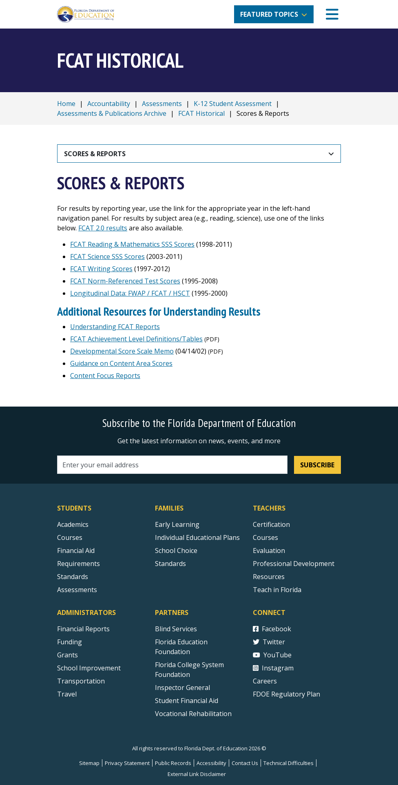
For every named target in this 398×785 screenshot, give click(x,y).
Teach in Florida (277, 589)
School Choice (176, 550)
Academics (72, 524)
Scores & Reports (95, 153)
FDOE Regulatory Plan (286, 694)
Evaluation (269, 550)
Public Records (173, 763)
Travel (67, 694)
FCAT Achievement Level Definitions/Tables (136, 338)
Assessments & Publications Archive (111, 113)
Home (66, 103)
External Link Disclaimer (197, 774)
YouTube (272, 654)
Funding (69, 641)
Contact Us (245, 763)
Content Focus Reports (105, 375)
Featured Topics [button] (269, 14)
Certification (271, 524)
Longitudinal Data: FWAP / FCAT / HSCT (130, 293)
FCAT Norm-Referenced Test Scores (125, 280)
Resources (269, 576)
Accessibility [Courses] (211, 763)
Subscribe (317, 464)
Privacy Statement (127, 763)
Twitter (269, 641)
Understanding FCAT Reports (115, 326)
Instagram (273, 667)
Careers (265, 681)
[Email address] (172, 465)
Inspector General (182, 687)
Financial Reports (83, 628)
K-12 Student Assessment (233, 103)
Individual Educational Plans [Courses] (197, 537)
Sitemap (89, 763)
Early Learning (177, 524)
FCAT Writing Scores (101, 268)
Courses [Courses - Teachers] (265, 537)
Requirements (78, 563)
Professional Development (293, 563)
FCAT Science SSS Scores (107, 256)
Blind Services (176, 628)
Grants (67, 654)
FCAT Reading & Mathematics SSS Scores (132, 244)
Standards (170, 563)
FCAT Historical (201, 113)
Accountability (108, 103)
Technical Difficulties (288, 763)
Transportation (81, 681)
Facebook (272, 628)
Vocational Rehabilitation (193, 713)
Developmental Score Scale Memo (122, 351)
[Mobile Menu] (332, 14)
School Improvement (89, 667)
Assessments (162, 103)
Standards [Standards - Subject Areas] (72, 576)
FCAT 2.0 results (102, 227)
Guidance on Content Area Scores (121, 363)
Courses (69, 537)
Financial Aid (76, 550)
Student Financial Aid (186, 700)
